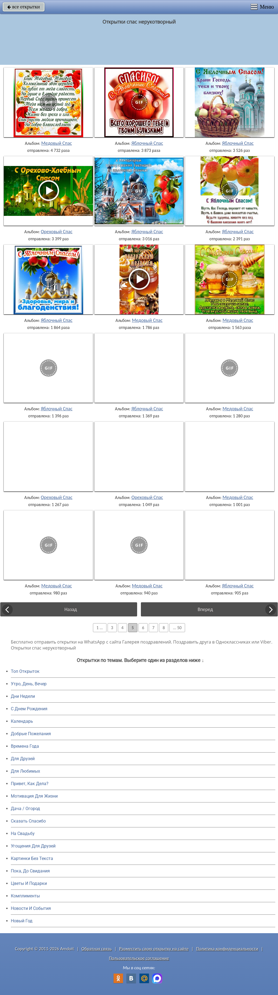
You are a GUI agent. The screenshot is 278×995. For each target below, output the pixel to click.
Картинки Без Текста (32, 858)
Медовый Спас (56, 143)
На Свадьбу (23, 833)
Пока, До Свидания (30, 871)
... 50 (177, 627)
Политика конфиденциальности (227, 949)
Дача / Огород (25, 808)
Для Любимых (25, 771)
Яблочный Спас (147, 143)
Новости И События (31, 908)
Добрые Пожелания (31, 733)
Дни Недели (23, 696)
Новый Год (22, 920)
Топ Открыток (25, 671)
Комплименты (25, 895)
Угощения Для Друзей (33, 846)
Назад (70, 609)
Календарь (22, 721)
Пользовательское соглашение (139, 958)
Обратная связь (97, 949)
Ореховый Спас (56, 231)
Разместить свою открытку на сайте (154, 949)
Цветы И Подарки (29, 883)
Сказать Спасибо (28, 821)
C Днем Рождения (29, 708)
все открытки (23, 6)
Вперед (205, 609)
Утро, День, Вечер (29, 683)
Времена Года (25, 746)
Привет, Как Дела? (30, 783)
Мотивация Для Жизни (34, 796)
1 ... (99, 627)
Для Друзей (23, 758)
